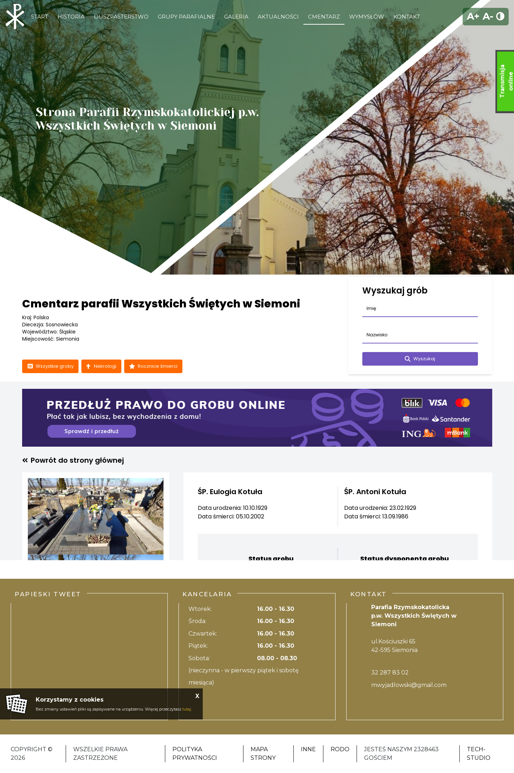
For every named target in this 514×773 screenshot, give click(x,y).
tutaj (186, 709)
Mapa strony (263, 753)
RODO (340, 749)
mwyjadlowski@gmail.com (409, 685)
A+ (473, 16)
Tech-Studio (478, 753)
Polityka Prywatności (194, 753)
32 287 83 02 (390, 672)
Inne (308, 749)
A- (488, 16)
